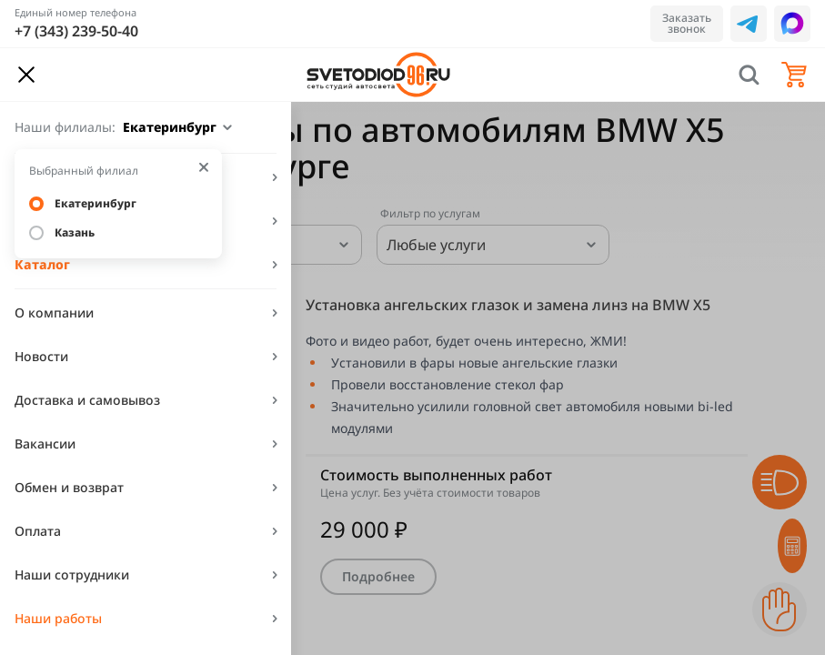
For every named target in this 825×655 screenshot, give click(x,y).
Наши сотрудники (72, 574)
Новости (41, 356)
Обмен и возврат (69, 487)
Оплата (38, 530)
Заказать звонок (686, 23)
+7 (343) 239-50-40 (76, 31)
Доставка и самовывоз (87, 399)
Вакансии (45, 443)
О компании (54, 312)
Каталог (42, 264)
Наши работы (58, 618)
